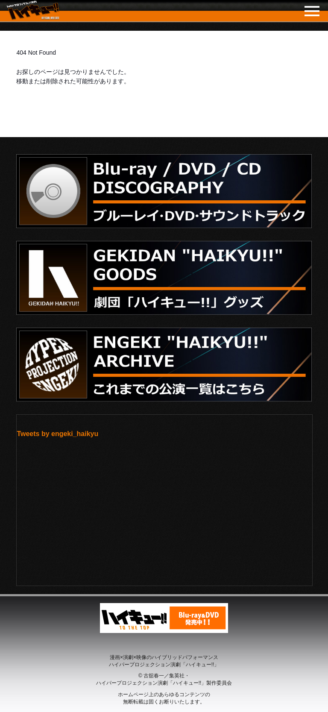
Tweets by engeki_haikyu (57, 433)
